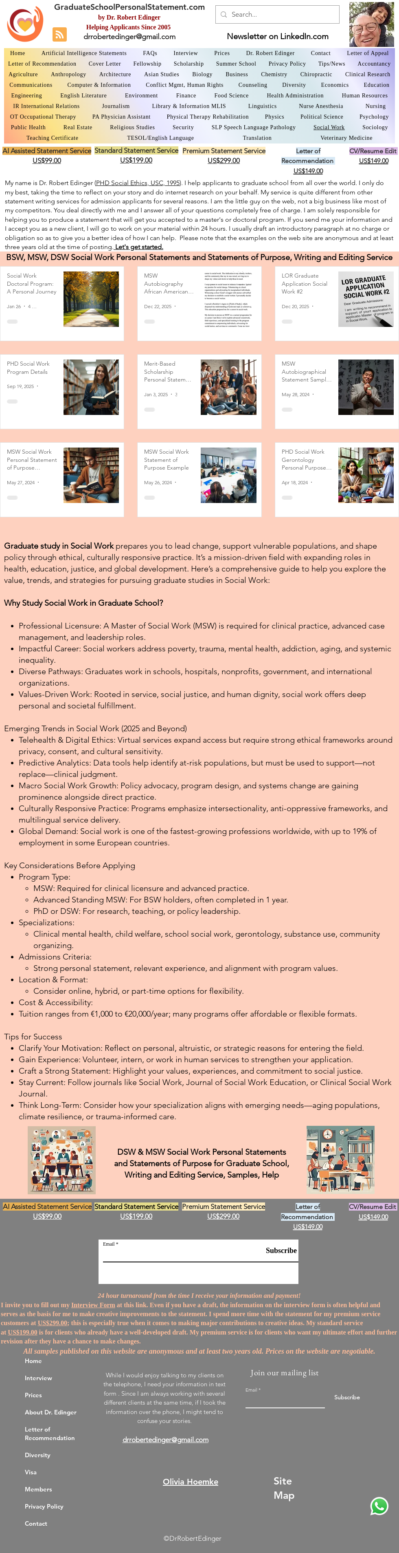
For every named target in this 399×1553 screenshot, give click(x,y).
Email (109, 1244)
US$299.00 (52, 1322)
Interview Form (93, 1305)
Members (38, 1489)
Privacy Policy (44, 1506)
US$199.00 (22, 1332)
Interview (38, 1378)
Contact (36, 1523)
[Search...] (277, 14)
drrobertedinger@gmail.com (129, 36)
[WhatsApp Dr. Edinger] (379, 1506)
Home (33, 1361)
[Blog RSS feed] (60, 34)
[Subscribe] (276, 1251)
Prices (33, 1395)
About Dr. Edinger (51, 1412)
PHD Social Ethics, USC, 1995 (138, 183)
